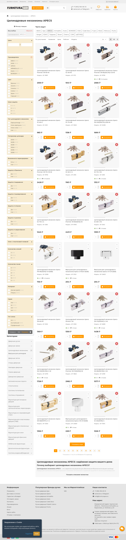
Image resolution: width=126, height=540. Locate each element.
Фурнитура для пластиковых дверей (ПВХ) (19, 421)
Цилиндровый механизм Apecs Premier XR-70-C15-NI (48, 171)
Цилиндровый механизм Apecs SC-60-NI (77, 72)
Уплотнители (20, 386)
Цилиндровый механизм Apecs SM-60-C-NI (77, 321)
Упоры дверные (20, 363)
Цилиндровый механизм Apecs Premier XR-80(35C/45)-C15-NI (105, 72)
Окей (36, 534)
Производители (12, 504)
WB (65, 491)
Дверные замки (20, 346)
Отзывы (30, 1)
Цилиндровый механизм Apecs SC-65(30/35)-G (105, 420)
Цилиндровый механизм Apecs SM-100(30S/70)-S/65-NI (105, 122)
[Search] (58, 8)
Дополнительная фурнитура (20, 449)
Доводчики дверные (20, 377)
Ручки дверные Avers (42, 499)
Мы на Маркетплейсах (74, 487)
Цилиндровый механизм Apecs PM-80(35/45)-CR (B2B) (48, 271)
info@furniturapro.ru (101, 496)
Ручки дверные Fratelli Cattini (45, 504)
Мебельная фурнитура (20, 444)
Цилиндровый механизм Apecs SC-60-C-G (77, 171)
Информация (13, 487)
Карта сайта (11, 512)
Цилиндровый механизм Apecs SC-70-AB (77, 122)
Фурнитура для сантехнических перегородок (19, 408)
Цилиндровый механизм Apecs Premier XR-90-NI (48, 72)
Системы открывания (20, 396)
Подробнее (29, 534)
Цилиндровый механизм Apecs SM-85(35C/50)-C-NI (105, 370)
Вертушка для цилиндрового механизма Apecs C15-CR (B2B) (77, 420)
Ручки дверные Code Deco (44, 501)
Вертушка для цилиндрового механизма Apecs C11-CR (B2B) (105, 271)
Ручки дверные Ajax (42, 491)
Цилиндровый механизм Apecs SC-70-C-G (48, 221)
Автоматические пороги (20, 382)
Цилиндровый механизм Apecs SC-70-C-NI (105, 171)
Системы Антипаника (16, 391)
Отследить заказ (54, 1)
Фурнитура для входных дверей (17, 401)
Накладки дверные (20, 368)
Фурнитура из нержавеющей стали (19, 414)
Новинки (44, 1)
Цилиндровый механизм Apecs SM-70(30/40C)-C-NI (105, 321)
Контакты (37, 1)
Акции (9, 507)
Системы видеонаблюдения (20, 453)
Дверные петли (20, 359)
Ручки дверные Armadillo (44, 496)
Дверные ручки (20, 342)
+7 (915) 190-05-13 (78, 7)
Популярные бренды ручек (47, 487)
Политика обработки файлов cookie (93, 531)
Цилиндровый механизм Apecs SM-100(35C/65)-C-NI (48, 370)
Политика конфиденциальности (64, 531)
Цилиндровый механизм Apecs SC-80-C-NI (105, 221)
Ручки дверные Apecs (43, 493)
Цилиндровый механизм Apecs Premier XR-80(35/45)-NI (77, 221)
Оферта (77, 531)
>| (99, 451)
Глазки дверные (14, 372)
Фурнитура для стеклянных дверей (20, 427)
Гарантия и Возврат (14, 496)
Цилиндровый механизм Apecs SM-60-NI (48, 321)
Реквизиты (23, 1)
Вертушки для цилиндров (17, 354)
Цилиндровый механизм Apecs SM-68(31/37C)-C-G (48, 420)
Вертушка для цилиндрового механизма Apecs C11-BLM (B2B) (77, 271)
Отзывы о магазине (13, 515)
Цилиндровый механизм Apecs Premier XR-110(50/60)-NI (77, 370)
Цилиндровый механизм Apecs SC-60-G (48, 122)
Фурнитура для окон (20, 433)
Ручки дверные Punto (43, 507)
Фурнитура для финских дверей (17, 438)
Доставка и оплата (12, 1)
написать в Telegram (79, 9)
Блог (8, 509)
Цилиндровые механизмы (19, 16)
